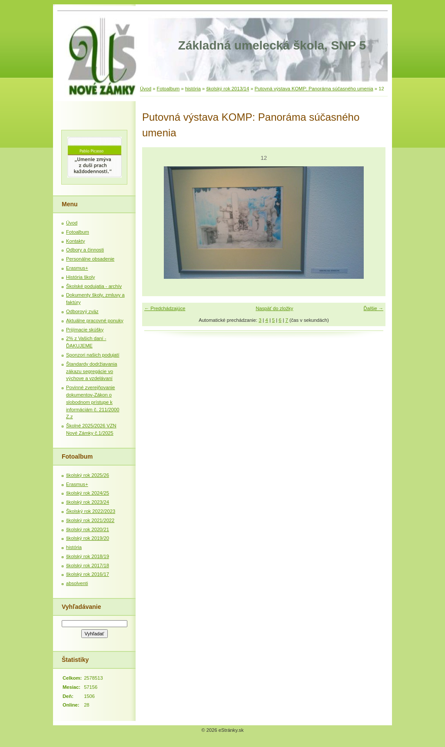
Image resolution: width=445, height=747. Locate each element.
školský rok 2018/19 (87, 556)
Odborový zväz (82, 311)
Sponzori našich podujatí (93, 354)
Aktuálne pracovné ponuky (94, 320)
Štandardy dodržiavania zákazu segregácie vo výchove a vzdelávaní (91, 371)
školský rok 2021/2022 (90, 520)
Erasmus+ (77, 268)
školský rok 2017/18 (87, 565)
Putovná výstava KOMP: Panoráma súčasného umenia (314, 88)
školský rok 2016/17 (87, 574)
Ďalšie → (373, 308)
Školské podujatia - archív (94, 286)
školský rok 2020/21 (87, 529)
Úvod (145, 88)
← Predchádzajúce (165, 308)
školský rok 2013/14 (227, 88)
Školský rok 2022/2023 (90, 511)
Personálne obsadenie (90, 258)
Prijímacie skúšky (84, 329)
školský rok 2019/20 (87, 538)
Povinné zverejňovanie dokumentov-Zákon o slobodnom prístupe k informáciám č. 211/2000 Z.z (93, 402)
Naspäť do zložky (274, 308)
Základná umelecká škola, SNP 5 (272, 45)
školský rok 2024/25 (87, 493)
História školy (80, 277)
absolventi (77, 583)
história (193, 88)
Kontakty (75, 241)
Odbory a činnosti (85, 249)
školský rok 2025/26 (87, 475)
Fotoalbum (168, 88)
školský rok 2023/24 (87, 502)
